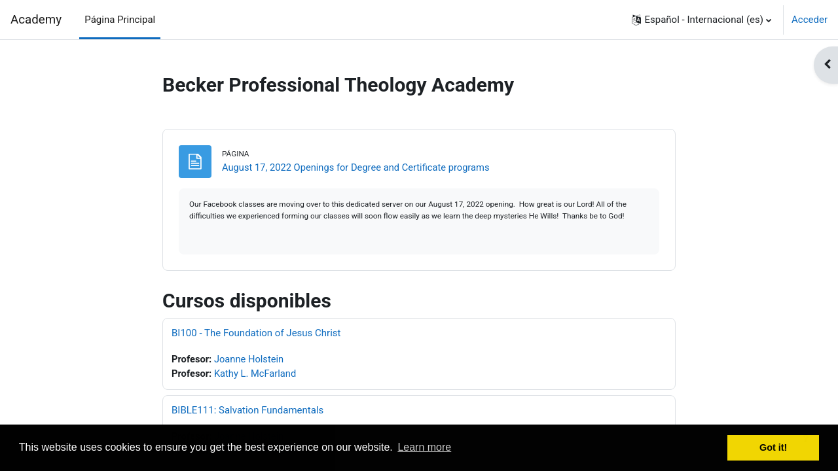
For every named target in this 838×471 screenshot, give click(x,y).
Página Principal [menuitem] (119, 20)
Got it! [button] (773, 447)
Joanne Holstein (250, 360)
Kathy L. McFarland (257, 375)
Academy (36, 19)
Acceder (810, 20)
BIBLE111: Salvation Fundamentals (247, 411)
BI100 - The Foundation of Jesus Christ (256, 334)
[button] (701, 19)
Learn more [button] (424, 447)
